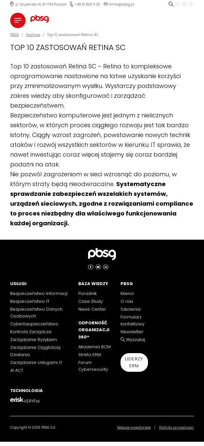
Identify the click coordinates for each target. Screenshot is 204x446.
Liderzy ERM (134, 362)
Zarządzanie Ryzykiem (33, 339)
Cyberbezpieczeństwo (34, 324)
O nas (127, 301)
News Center (92, 309)
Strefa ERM (89, 355)
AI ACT (16, 370)
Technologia (26, 390)
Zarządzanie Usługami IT (36, 362)
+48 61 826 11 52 (87, 4)
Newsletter (132, 332)
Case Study (90, 301)
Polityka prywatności (176, 427)
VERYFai (32, 401)
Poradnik (87, 293)
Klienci (127, 293)
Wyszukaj (135, 339)
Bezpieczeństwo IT (29, 301)
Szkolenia (130, 309)
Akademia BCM (94, 347)
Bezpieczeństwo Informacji (38, 293)
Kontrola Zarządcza (30, 332)
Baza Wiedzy (93, 284)
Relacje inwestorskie (134, 427)
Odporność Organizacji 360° (93, 330)
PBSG (127, 284)
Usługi (18, 284)
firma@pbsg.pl (121, 4)
